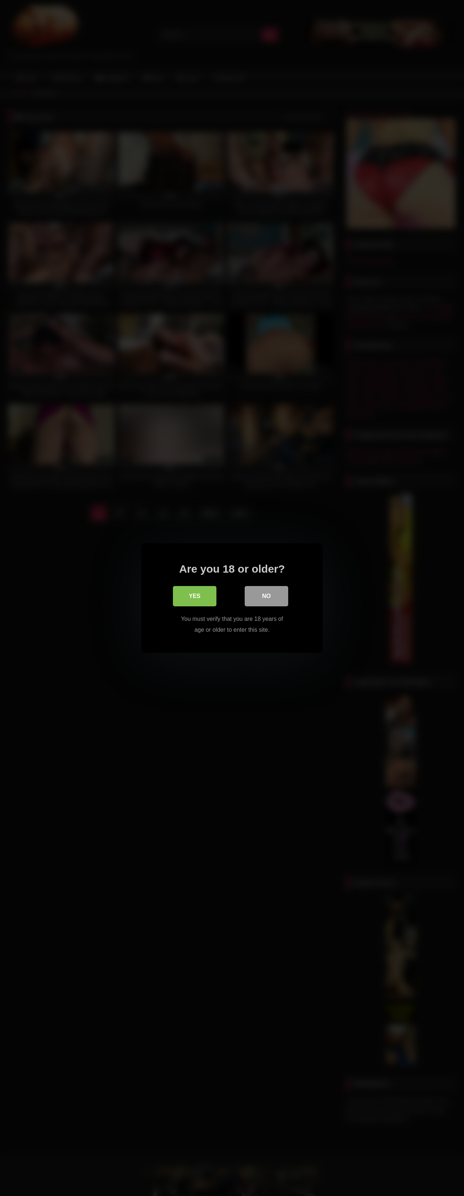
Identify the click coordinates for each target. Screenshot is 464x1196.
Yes (194, 596)
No (266, 596)
